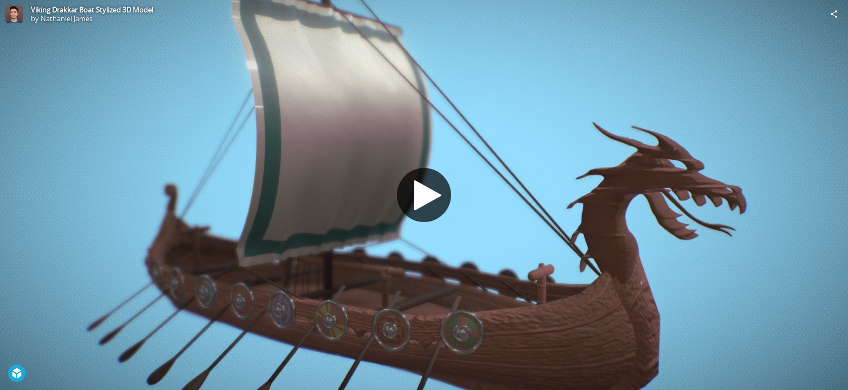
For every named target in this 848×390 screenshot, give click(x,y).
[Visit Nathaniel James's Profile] (14, 14)
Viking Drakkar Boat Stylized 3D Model (92, 10)
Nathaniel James (67, 18)
